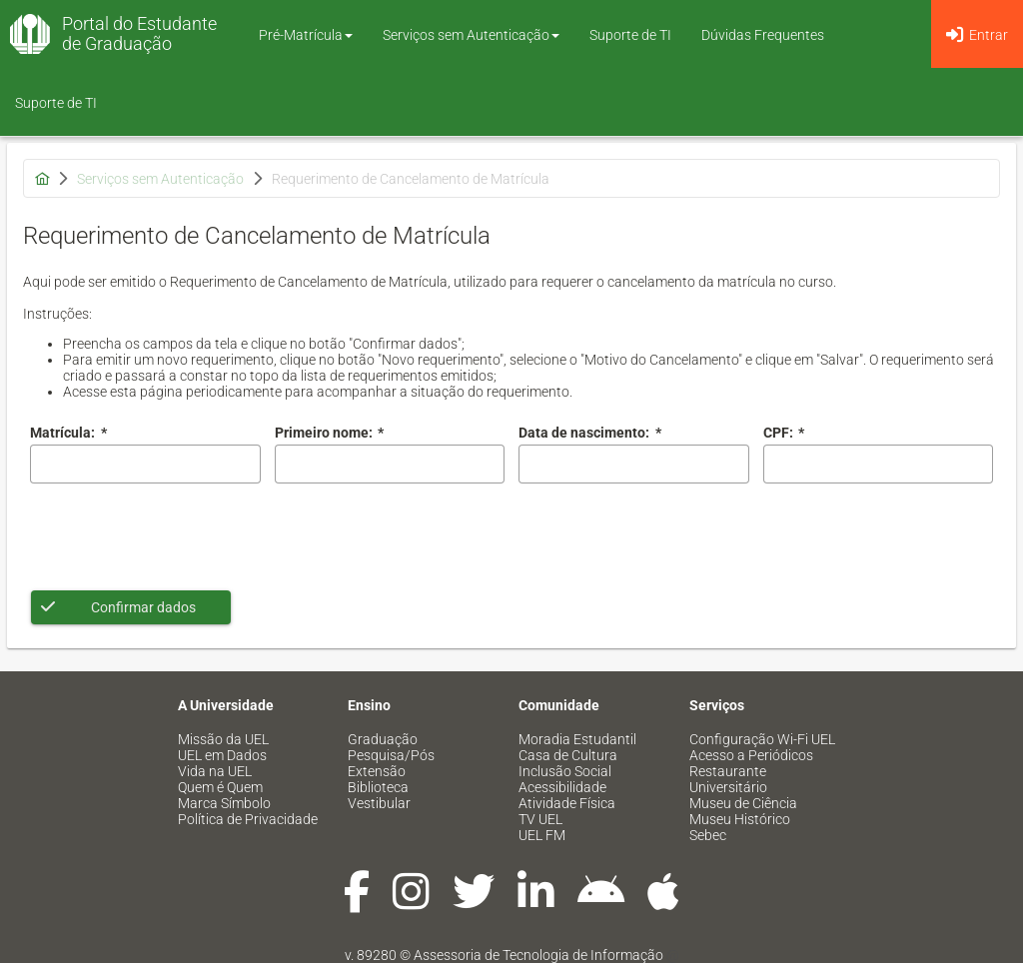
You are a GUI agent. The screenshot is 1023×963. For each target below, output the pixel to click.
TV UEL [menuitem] (540, 819)
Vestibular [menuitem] (379, 803)
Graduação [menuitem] (383, 739)
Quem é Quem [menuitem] (220, 787)
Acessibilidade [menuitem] (562, 787)
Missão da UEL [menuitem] (223, 739)
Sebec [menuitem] (707, 835)
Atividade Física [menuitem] (566, 803)
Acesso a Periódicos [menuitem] (751, 755)
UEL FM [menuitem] (541, 835)
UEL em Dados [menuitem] (222, 755)
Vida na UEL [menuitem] (215, 771)
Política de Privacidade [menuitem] (248, 819)
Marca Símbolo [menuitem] (224, 803)
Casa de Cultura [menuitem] (567, 755)
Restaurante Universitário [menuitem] (728, 779)
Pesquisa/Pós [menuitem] (391, 755)
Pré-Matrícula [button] (306, 35)
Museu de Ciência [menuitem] (743, 803)
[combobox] (633, 464)
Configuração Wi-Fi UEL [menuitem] (762, 739)
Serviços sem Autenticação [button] (471, 35)
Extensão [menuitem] (377, 771)
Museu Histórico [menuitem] (739, 819)
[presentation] (182, 536)
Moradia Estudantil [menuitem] (577, 739)
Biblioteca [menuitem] (378, 787)
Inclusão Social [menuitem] (564, 771)
